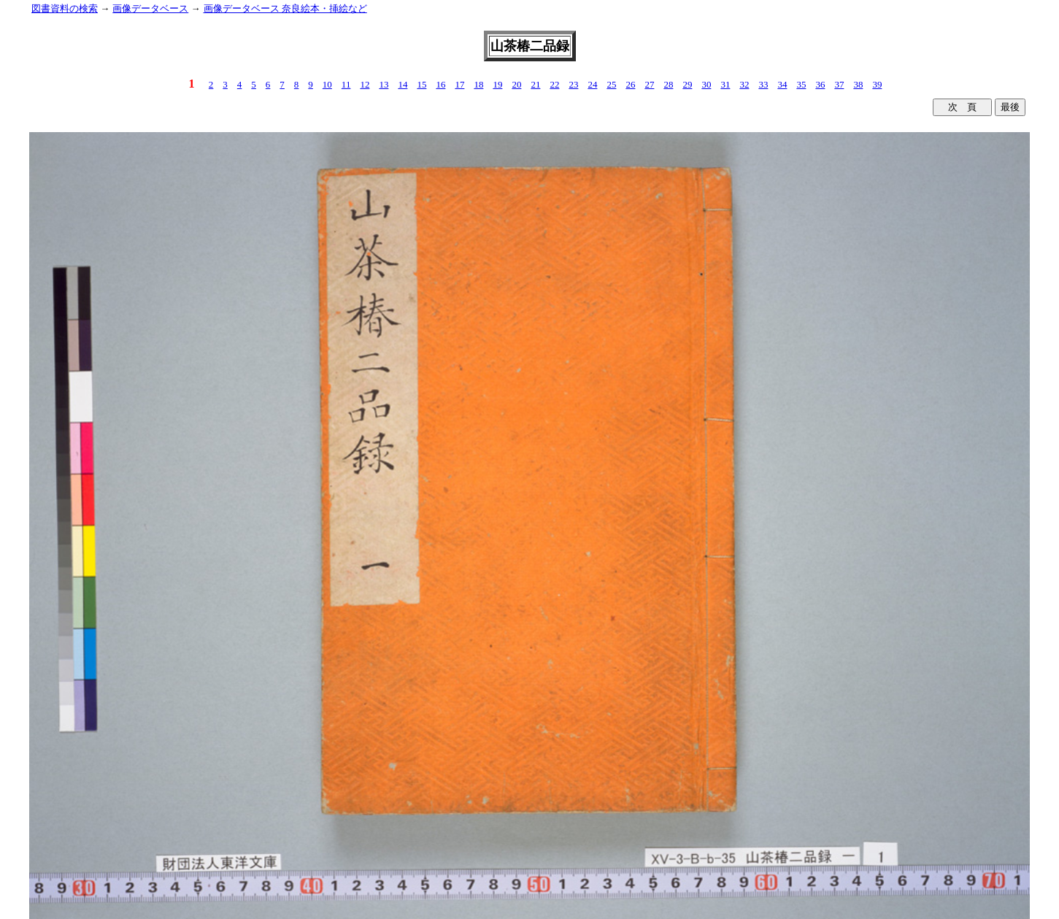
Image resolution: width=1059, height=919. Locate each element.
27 (649, 84)
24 (592, 84)
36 (820, 84)
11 (346, 84)
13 (383, 84)
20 (516, 84)
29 (687, 84)
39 (877, 84)
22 (554, 84)
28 (668, 84)
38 (858, 84)
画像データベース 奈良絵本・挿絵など (285, 8)
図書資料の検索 (64, 8)
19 (497, 84)
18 (478, 84)
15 (421, 84)
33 (763, 84)
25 (611, 84)
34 (782, 84)
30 (706, 84)
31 (725, 84)
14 (402, 84)
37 (839, 84)
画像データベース (150, 8)
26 (630, 84)
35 (801, 84)
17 (459, 84)
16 (440, 84)
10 (327, 84)
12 (364, 84)
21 (535, 84)
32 (744, 84)
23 (573, 84)
